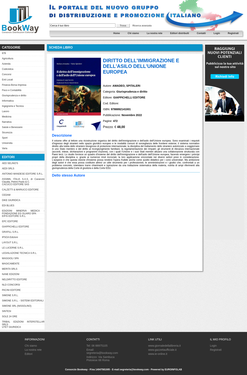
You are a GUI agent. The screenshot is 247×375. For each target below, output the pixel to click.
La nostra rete (154, 33)
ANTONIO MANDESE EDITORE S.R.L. (22, 173)
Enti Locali (7, 79)
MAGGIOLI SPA (10, 258)
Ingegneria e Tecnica (13, 106)
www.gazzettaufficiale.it (162, 349)
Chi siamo (133, 33)
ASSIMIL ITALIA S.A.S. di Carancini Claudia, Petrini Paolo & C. (23, 180)
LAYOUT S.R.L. (10, 242)
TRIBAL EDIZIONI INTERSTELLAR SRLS (23, 322)
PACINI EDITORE (11, 290)
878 (4, 53)
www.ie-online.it (157, 353)
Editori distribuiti (179, 33)
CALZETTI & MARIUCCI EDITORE (20, 189)
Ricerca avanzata (142, 25)
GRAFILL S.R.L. (10, 232)
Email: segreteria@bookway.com (102, 351)
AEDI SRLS (8, 168)
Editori (29, 353)
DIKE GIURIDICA (11, 200)
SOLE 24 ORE (9, 316)
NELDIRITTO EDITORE (14, 279)
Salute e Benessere (12, 127)
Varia (4, 148)
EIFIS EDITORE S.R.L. (14, 216)
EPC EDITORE (10, 221)
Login (216, 33)
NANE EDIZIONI (10, 274)
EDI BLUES (8, 205)
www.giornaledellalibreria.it (164, 345)
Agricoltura (7, 58)
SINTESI (6, 311)
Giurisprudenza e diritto (14, 95)
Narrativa (7, 122)
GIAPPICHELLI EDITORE (15, 226)
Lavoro (5, 111)
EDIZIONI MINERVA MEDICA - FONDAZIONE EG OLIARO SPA (23, 211)
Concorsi (6, 74)
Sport (5, 137)
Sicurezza (7, 132)
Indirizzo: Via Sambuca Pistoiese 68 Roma (100, 358)
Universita (7, 143)
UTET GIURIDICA (11, 327)
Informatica (8, 100)
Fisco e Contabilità (11, 90)
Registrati (233, 33)
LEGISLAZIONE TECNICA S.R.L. (19, 253)
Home (116, 33)
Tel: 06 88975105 (96, 345)
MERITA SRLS (9, 269)
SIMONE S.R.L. (10, 295)
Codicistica (7, 69)
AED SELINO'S (10, 163)
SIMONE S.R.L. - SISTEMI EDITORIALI (23, 300)
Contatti (201, 33)
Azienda (6, 63)
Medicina (6, 116)
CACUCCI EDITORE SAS (15, 184)
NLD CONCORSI (11, 284)
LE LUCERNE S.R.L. (13, 247)
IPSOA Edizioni (10, 237)
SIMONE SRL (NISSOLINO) (16, 306)
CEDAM (6, 195)
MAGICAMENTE (10, 263)
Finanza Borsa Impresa (14, 85)
